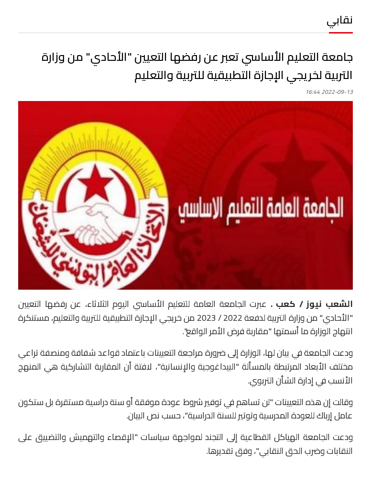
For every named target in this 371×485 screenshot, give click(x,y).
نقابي (340, 20)
